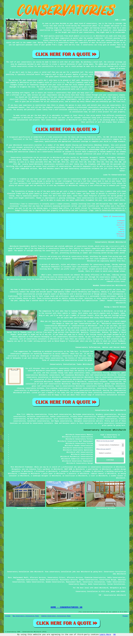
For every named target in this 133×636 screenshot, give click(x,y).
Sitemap (7, 616)
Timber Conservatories (116, 582)
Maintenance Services (68, 580)
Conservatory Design (107, 580)
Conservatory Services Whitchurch (105, 430)
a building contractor (114, 471)
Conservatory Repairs (77, 584)
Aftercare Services (38, 577)
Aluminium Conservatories (95, 577)
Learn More (105, 634)
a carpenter (64, 471)
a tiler (92, 476)
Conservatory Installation (94, 582)
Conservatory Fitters (56, 577)
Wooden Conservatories (49, 580)
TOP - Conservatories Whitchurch (112, 595)
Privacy (125, 616)
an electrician (69, 476)
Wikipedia (17, 358)
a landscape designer (39, 476)
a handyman (23, 473)
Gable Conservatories (116, 577)
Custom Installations (116, 584)
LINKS (123, 20)
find (23, 414)
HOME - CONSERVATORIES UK (66, 607)
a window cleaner (116, 476)
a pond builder (92, 469)
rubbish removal (97, 473)
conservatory (114, 246)
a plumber (87, 471)
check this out (80, 356)
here (76, 351)
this (77, 354)
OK (114, 634)
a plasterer (72, 473)
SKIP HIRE (68, 469)
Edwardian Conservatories (27, 580)
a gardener (45, 469)
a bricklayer (39, 471)
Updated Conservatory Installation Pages (56, 616)
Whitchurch (57, 157)
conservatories (86, 36)
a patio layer (47, 473)
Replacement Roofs (20, 577)
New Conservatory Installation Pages (26, 616)
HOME (117, 20)
